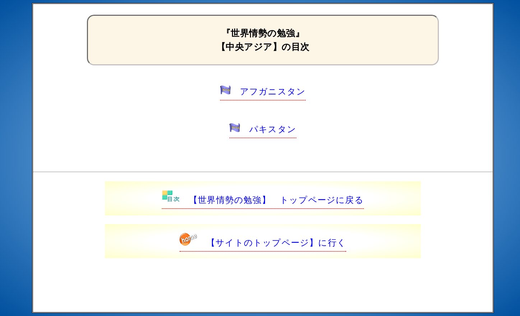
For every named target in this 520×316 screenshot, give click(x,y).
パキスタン (262, 129)
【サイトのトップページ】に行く (263, 242)
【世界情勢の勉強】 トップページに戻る (263, 200)
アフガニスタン (263, 91)
